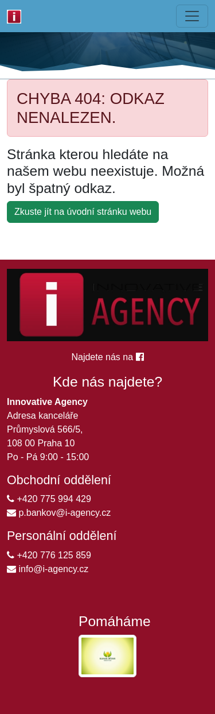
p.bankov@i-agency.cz (59, 513)
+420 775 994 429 (49, 499)
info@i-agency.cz (47, 569)
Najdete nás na (107, 357)
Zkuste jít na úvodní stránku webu (82, 212)
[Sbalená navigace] (192, 16)
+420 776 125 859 (49, 555)
